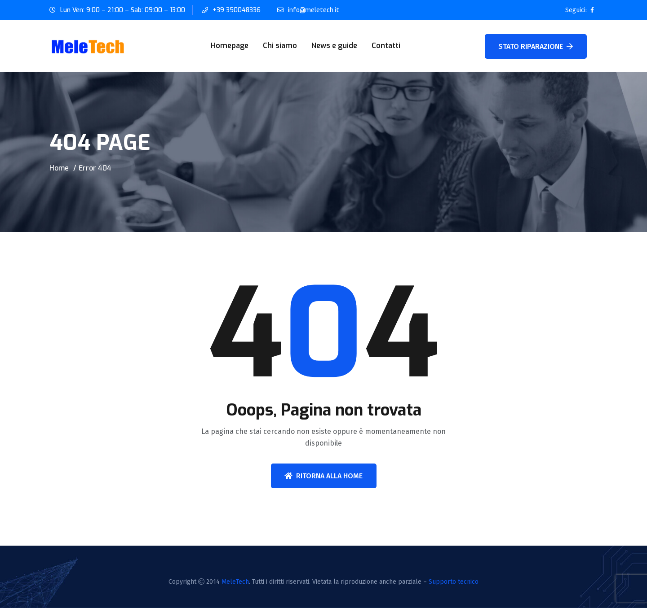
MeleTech (235, 582)
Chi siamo (280, 45)
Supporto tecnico (454, 582)
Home (59, 168)
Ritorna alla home (323, 476)
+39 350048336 (237, 10)
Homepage (229, 45)
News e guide (334, 45)
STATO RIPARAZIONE (535, 46)
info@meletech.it (313, 10)
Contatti (386, 45)
